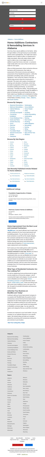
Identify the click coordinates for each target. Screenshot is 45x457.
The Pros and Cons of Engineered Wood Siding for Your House (15, 173)
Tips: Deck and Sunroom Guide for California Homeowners (15, 179)
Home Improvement (16, 175)
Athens (25, 142)
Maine (8, 419)
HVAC (26, 110)
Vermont (25, 421)
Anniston (12, 142)
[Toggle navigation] (41, 2)
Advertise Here (24, 439)
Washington (26, 425)
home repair (28, 253)
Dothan (25, 147)
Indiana (9, 408)
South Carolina (14, 99)
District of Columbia (12, 395)
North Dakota (26, 397)
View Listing (12, 203)
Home (12, 438)
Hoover (11, 155)
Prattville (26, 164)
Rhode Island (26, 408)
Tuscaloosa (26, 165)
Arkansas (9, 384)
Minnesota (9, 428)
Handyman (13, 136)
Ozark (25, 160)
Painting (27, 118)
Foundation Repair (15, 131)
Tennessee (25, 414)
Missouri (25, 377)
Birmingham (26, 145)
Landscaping (28, 116)
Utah (24, 418)
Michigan (9, 426)
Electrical (12, 125)
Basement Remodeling (16, 105)
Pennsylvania (26, 405)
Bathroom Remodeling (16, 107)
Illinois (8, 406)
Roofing (27, 127)
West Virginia (26, 427)
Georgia (23, 97)
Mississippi (10, 430)
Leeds (11, 156)
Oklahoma (25, 401)
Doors (11, 123)
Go (22, 19)
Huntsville (26, 155)
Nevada (25, 384)
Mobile (25, 156)
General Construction (16, 132)
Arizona (9, 382)
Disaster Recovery (15, 121)
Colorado (9, 389)
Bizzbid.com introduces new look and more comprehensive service (29, 173)
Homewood (26, 153)
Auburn (11, 144)
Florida (9, 397)
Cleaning (12, 110)
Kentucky (9, 415)
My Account (29, 444)
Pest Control (28, 120)
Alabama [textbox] (12, 13)
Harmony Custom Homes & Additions (20, 210)
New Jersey (26, 388)
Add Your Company (17, 444)
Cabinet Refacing (15, 109)
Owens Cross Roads (28, 158)
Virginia (25, 423)
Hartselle (26, 151)
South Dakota (26, 412)
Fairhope (26, 149)
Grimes (11, 151)
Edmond (12, 149)
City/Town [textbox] (12, 16)
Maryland (9, 421)
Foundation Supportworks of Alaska (20, 193)
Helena (11, 153)
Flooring (12, 129)
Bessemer (26, 144)
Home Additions (18, 39)
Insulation (27, 112)
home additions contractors (20, 96)
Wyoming (25, 431)
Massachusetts (11, 423)
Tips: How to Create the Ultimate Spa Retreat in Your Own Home (29, 179)
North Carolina (26, 395)
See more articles (12, 185)
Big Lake (12, 145)
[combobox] (22, 10)
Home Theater (28, 109)
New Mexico (26, 390)
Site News (27, 438)
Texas (28, 97)
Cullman (12, 147)
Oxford (11, 160)
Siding (26, 129)
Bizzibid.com (25, 454)
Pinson (11, 164)
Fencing (12, 127)
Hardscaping (28, 105)
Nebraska (25, 382)
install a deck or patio (18, 282)
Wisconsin (25, 429)
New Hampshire (27, 386)
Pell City (25, 162)
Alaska (9, 380)
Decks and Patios (15, 120)
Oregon (24, 403)
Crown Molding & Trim (16, 118)
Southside (12, 165)
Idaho (8, 404)
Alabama (10, 39)
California (9, 386)
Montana (25, 379)
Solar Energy (28, 131)
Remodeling (28, 125)
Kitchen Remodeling (30, 114)
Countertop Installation (12, 347)
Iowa (8, 410)
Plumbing (27, 121)
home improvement (28, 243)
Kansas (9, 413)
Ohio (24, 399)
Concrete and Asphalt (16, 112)
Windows (27, 134)
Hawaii (9, 402)
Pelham (11, 162)
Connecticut (10, 391)
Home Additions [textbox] (14, 10)
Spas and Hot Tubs (30, 132)
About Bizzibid (19, 438)
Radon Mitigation (29, 123)
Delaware (9, 393)
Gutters (12, 134)
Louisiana (9, 417)
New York (25, 392)
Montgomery (12, 158)
